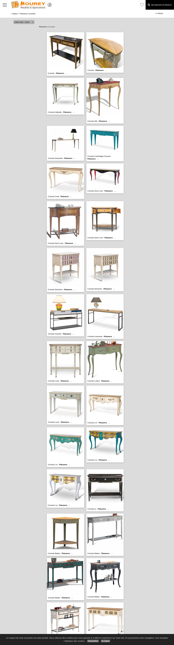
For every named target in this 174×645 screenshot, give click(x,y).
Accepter (105, 641)
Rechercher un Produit (160, 5)
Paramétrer (93, 641)
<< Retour (159, 13)
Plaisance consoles (27, 14)
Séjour (15, 14)
